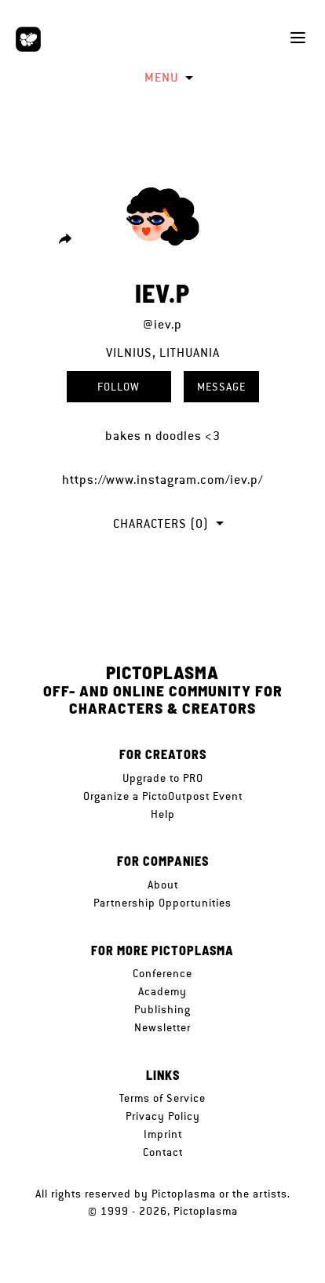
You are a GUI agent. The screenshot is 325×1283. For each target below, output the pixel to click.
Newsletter (162, 1027)
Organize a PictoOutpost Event (163, 796)
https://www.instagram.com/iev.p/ (162, 479)
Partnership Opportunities (162, 903)
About (163, 885)
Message (221, 387)
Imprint (163, 1134)
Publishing (162, 1009)
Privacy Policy (163, 1116)
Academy (162, 991)
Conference (162, 973)
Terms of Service (162, 1098)
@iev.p (162, 324)
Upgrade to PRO (162, 778)
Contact (163, 1152)
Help (163, 814)
